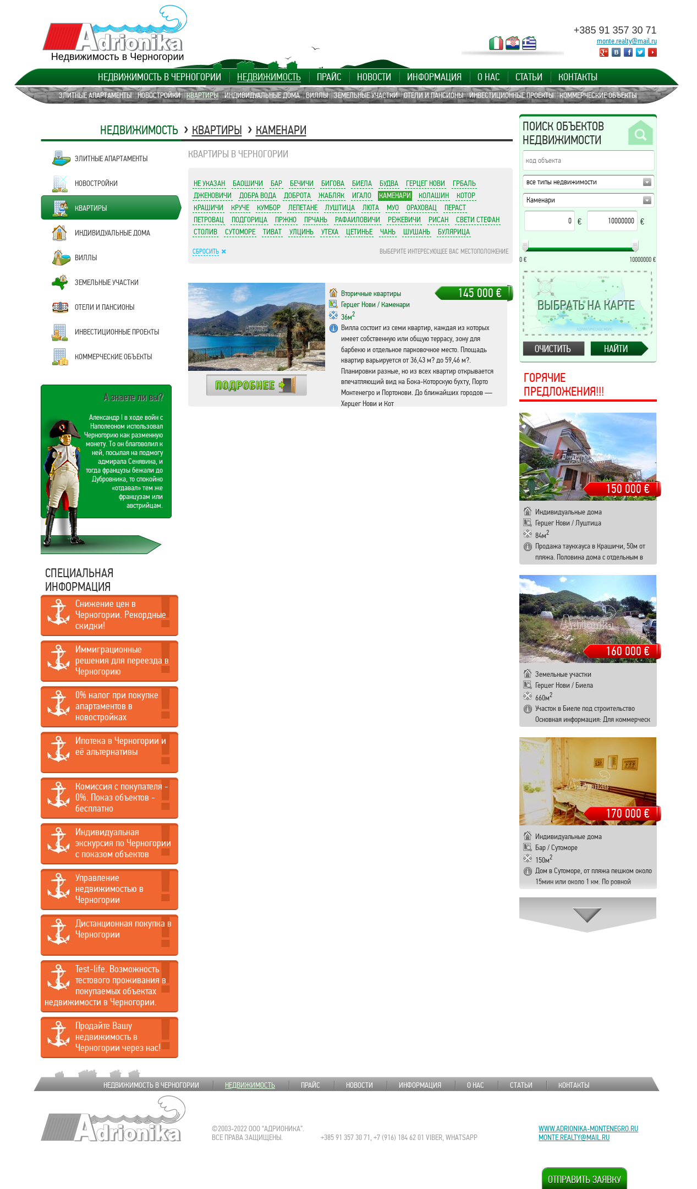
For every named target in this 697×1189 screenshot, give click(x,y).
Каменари (281, 130)
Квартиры (202, 95)
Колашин (434, 195)
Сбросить (206, 251)
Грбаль (464, 183)
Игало (361, 195)
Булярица (454, 231)
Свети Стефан (478, 219)
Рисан (438, 219)
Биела (362, 183)
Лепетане (302, 207)
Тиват (272, 231)
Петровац (209, 219)
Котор (466, 195)
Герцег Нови (425, 183)
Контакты (577, 77)
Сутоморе (240, 231)
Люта (371, 207)
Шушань (416, 231)
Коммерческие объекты (597, 95)
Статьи (528, 77)
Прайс (329, 77)
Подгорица (249, 219)
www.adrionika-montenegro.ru (588, 1128)
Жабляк (331, 195)
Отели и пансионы (433, 95)
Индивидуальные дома (262, 95)
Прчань (315, 219)
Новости (374, 77)
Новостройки (159, 95)
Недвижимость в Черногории (159, 77)
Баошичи (248, 183)
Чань (388, 231)
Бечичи (302, 183)
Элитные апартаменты (95, 95)
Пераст (455, 207)
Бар (276, 183)
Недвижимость (269, 77)
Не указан (209, 183)
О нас (489, 77)
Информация (434, 77)
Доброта (297, 195)
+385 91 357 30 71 (615, 30)
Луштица (340, 207)
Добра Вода (257, 195)
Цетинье (359, 231)
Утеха (329, 231)
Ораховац (422, 207)
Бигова (332, 183)
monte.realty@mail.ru (627, 40)
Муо (393, 207)
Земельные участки (366, 95)
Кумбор (269, 207)
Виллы (317, 95)
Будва (389, 183)
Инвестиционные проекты (511, 95)
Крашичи (208, 207)
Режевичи (404, 219)
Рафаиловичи (357, 219)
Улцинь (301, 231)
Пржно (286, 219)
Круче (240, 207)
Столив (205, 231)
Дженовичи (213, 195)
